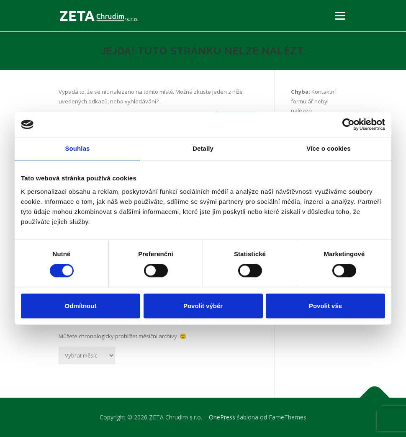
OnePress (222, 417)
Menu (340, 15)
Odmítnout (81, 305)
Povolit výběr (203, 305)
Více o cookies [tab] (328, 148)
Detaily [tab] (203, 148)
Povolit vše (325, 305)
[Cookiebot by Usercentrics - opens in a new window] (348, 124)
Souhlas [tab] (77, 148)
